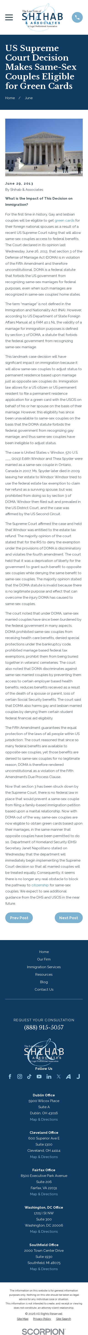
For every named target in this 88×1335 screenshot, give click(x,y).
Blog (44, 982)
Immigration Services (44, 967)
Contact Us (44, 989)
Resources (43, 974)
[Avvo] (68, 1076)
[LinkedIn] (49, 1076)
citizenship (40, 885)
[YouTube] (39, 1076)
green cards (64, 220)
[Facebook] (10, 1076)
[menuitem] (22, 1319)
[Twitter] (58, 1076)
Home (44, 952)
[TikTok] (29, 1076)
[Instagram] (19, 1076)
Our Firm (44, 959)
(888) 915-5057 (44, 1027)
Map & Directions (44, 1119)
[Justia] (78, 1076)
